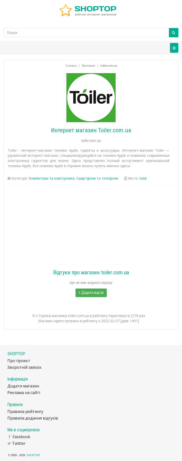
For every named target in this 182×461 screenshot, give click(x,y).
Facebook (21, 436)
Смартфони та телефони (97, 178)
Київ (143, 178)
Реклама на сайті (23, 392)
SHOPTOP (33, 455)
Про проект (18, 360)
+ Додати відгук (91, 292)
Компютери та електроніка (51, 178)
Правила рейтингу (25, 411)
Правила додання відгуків (32, 418)
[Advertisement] (91, 225)
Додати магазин (23, 386)
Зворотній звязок (24, 367)
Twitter (19, 443)
